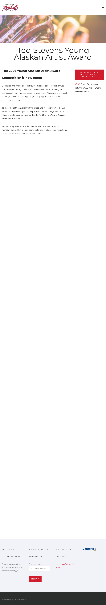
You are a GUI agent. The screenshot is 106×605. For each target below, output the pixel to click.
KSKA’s (77, 84)
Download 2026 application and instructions (89, 75)
